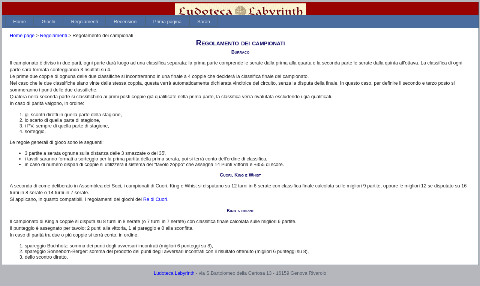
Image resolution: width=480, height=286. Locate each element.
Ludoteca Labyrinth (174, 273)
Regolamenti (84, 21)
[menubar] (111, 21)
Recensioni (125, 21)
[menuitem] (19, 21)
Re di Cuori (155, 199)
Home (19, 21)
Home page (22, 35)
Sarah (203, 21)
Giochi (48, 21)
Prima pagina (167, 21)
